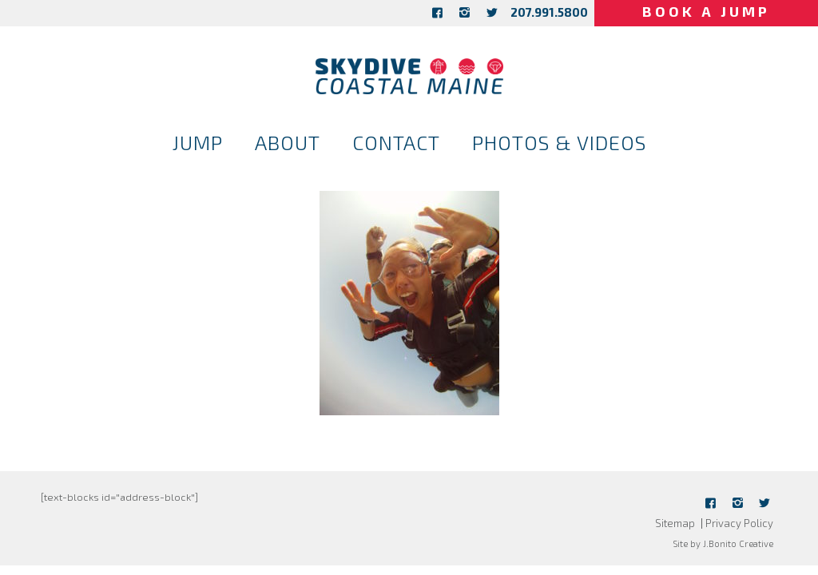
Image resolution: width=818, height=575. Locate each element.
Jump (198, 142)
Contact (396, 142)
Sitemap (675, 523)
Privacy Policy (739, 523)
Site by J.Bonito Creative (723, 543)
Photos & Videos (559, 142)
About (287, 142)
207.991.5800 (549, 12)
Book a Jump (706, 11)
